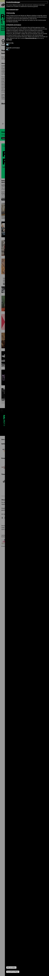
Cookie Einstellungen (13, 2)
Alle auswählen (11, 967)
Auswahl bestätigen (13, 971)
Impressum (9, 39)
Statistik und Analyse (13, 48)
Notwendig (9, 43)
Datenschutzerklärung (30, 38)
